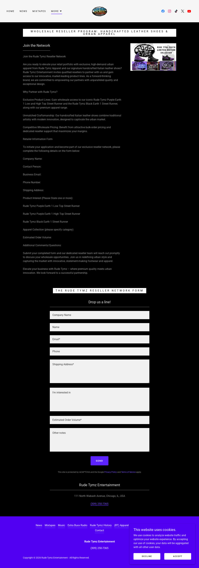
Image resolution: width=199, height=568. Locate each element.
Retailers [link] (136, 525)
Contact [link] (99, 530)
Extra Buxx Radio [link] (77, 525)
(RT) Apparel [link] (121, 525)
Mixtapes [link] (39, 11)
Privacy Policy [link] (110, 472)
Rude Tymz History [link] (101, 525)
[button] (56, 11)
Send (99, 460)
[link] (99, 10)
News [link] (23, 11)
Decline (147, 561)
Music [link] (61, 525)
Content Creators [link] (153, 525)
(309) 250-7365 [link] (99, 503)
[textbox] (99, 315)
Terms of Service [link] (128, 472)
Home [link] (10, 11)
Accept (177, 561)
